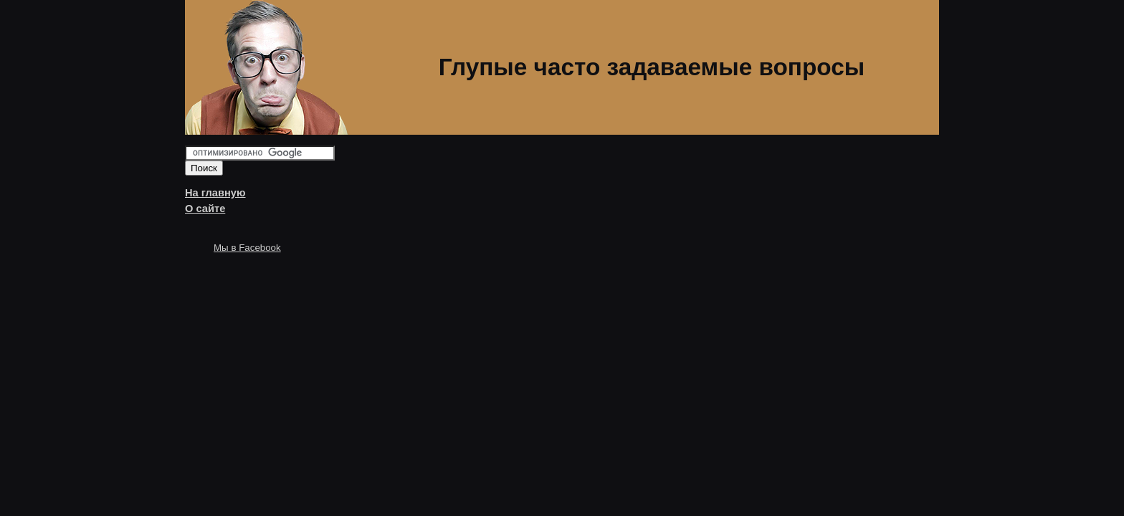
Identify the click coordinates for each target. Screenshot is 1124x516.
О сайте (205, 208)
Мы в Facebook (247, 247)
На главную (215, 193)
